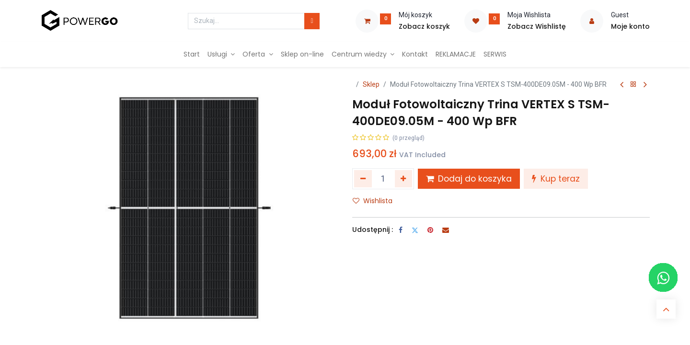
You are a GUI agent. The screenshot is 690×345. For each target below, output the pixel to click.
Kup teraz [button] (556, 178)
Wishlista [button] (372, 201)
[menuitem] (192, 54)
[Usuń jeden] (363, 178)
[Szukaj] (311, 21)
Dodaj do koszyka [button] (469, 178)
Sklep (371, 84)
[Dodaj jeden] (404, 178)
